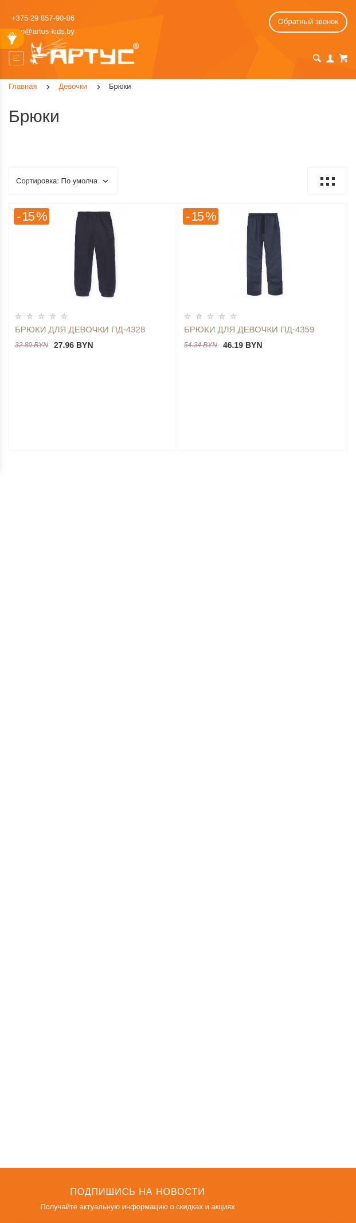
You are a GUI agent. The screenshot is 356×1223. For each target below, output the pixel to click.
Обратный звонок (308, 21)
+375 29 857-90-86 (43, 18)
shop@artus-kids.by (42, 31)
